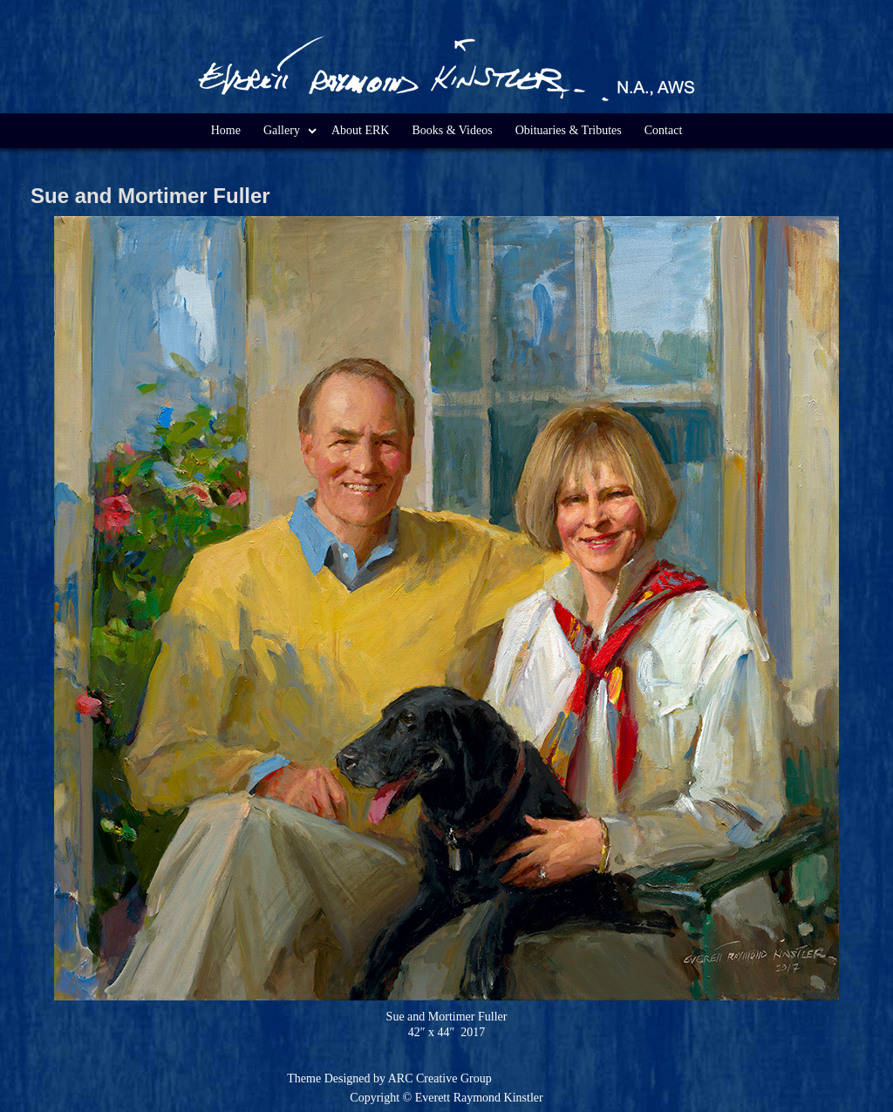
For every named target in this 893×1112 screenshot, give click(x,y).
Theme (304, 1078)
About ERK (360, 130)
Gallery (281, 130)
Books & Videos (452, 130)
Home (226, 130)
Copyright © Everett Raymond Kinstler (446, 1097)
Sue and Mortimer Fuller (150, 195)
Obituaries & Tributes (568, 130)
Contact (663, 130)
